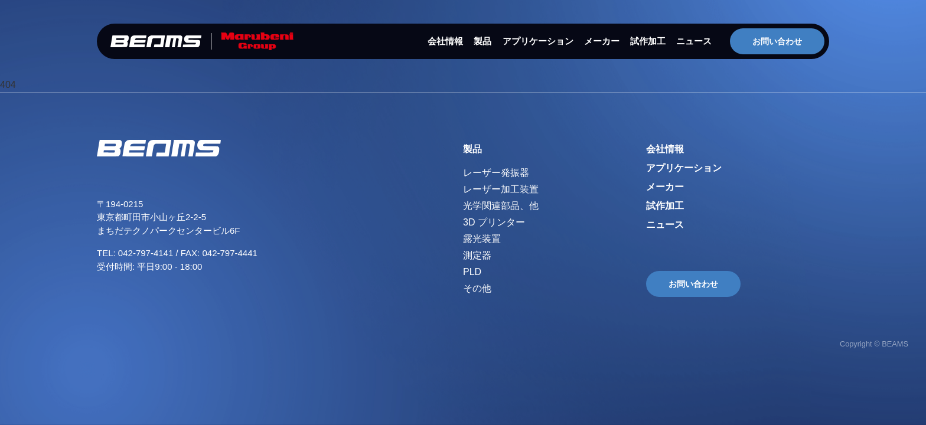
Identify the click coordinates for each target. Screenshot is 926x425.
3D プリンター (494, 222)
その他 (477, 288)
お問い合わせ (777, 41)
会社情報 (445, 41)
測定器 (477, 255)
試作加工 (648, 41)
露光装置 (482, 239)
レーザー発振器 (496, 173)
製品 (482, 41)
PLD (472, 272)
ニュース (694, 41)
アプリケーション (538, 41)
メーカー (601, 41)
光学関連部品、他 (501, 206)
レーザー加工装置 (501, 189)
